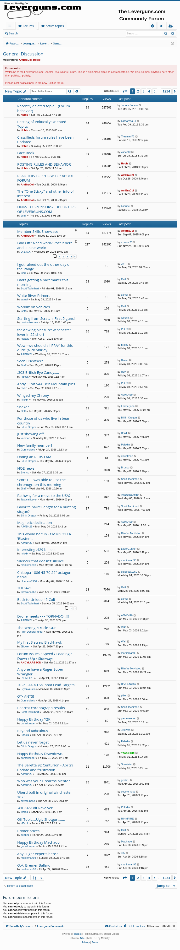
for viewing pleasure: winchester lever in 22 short (44, 332)
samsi (24, 299)
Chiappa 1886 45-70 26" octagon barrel (44, 574)
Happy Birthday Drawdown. (40, 753)
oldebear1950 (29, 581)
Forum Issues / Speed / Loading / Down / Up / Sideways (44, 656)
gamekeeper (28, 723)
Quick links (11, 27)
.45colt (24, 376)
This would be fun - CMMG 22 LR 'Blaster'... (44, 536)
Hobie (37, 59)
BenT (124, 433)
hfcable (25, 338)
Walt (123, 626)
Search (13, 33)
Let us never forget (33, 742)
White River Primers (33, 295)
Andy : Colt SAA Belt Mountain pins (46, 383)
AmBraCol (25, 59)
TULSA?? (24, 588)
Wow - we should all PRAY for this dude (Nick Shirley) (45, 347)
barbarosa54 (128, 120)
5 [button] (155, 91)
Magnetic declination (34, 522)
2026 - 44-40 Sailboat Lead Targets (45, 684)
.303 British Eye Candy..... (38, 372)
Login (28, 33)
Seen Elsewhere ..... (33, 360)
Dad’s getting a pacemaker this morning (42, 282)
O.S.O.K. (26, 251)
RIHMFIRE (27, 678)
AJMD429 (26, 354)
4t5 (123, 853)
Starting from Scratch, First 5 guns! (46, 318)
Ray (123, 371)
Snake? (23, 406)
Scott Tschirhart (30, 288)
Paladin (125, 444)
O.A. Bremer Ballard (34, 865)
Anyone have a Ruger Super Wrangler (40, 671)
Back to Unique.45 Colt (36, 599)
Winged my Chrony (33, 395)
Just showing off (30, 433)
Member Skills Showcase (37, 231)
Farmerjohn (128, 406)
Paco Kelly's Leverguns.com (38, 26)
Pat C (124, 329)
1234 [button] (166, 91)
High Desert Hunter (32, 631)
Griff (123, 279)
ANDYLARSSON (31, 662)
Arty (82, 938)
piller (124, 695)
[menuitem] (152, 26)
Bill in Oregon (29, 427)
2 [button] (138, 91)
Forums (75, 26)
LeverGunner (128, 548)
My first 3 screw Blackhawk (39, 642)
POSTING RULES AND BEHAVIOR (44, 164)
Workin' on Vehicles (33, 306)
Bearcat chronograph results (41, 707)
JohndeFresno (129, 105)
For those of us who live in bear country (43, 420)
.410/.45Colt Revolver (35, 807)
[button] (124, 91)
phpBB (77, 934)
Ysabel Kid (128, 752)
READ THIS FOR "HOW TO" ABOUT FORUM (45, 178)
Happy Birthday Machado (38, 842)
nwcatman (127, 456)
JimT (24, 215)
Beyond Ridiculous (32, 730)
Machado (126, 841)
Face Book (25, 152)
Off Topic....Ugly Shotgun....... (41, 819)
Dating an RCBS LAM (34, 456)
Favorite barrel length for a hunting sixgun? (46, 509)
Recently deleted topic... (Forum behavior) (43, 108)
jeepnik (125, 317)
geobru (125, 780)
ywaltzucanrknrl (130, 494)
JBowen (25, 646)
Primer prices (28, 830)
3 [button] (144, 91)
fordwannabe (28, 592)
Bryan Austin (28, 689)
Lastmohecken (29, 322)
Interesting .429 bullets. (36, 549)
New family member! (34, 445)
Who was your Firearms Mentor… (45, 780)
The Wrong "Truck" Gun (36, 627)
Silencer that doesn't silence (40, 561)
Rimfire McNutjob (131, 533)
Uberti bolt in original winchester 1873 (44, 794)
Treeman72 (128, 136)
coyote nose (28, 800)
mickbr (24, 399)
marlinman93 (28, 565)
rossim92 (126, 242)
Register (44, 33)
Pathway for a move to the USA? (44, 495)
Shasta (25, 734)
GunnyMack (28, 449)
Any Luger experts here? (37, 853)
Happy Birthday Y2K (33, 719)
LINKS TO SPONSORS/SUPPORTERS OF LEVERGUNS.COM (46, 209)
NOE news (25, 468)
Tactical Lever (29, 499)
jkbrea (24, 811)
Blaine (125, 344)
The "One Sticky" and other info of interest (45, 193)
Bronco (25, 472)
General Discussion (23, 54)
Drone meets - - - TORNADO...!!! (43, 616)
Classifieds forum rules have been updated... (45, 139)
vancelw (126, 152)
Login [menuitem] (162, 27)
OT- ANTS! (25, 696)
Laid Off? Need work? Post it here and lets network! (45, 245)
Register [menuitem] (171, 27)
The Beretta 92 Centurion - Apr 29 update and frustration (45, 767)
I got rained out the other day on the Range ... (44, 266)
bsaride (125, 206)
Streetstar (127, 764)
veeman (25, 438)
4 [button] (149, 91)
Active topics (102, 26)
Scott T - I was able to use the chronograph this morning (41, 482)
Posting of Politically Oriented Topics (41, 124)
